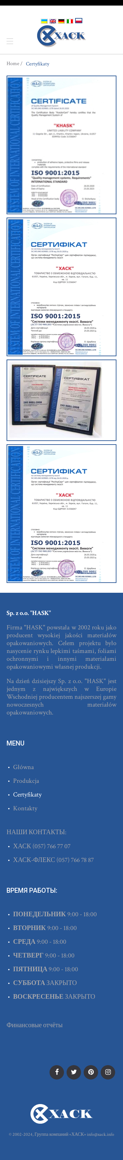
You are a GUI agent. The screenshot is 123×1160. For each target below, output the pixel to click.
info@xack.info (100, 1134)
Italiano (70, 21)
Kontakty (25, 808)
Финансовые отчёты (35, 1025)
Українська (44, 21)
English (53, 21)
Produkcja (26, 781)
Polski (79, 21)
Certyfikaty (27, 794)
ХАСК (61, 36)
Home (13, 64)
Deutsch (61, 21)
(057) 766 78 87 (75, 860)
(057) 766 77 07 (51, 846)
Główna (23, 767)
